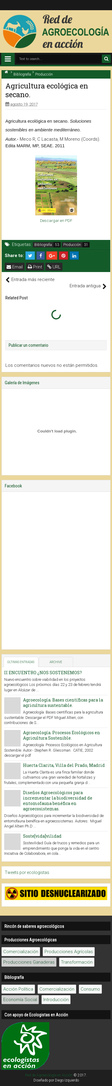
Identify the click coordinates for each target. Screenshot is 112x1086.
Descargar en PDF (56, 220)
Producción (72, 245)
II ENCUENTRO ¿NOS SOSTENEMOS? (43, 672)
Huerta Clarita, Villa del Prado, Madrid (64, 765)
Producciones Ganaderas (29, 962)
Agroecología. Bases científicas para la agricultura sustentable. (63, 702)
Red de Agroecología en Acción (49, 1075)
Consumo (90, 989)
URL (54, 267)
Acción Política (18, 989)
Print (35, 267)
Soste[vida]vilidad (42, 836)
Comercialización (20, 951)
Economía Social (20, 999)
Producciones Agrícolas (69, 951)
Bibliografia (43, 245)
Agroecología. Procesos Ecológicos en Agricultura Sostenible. (61, 735)
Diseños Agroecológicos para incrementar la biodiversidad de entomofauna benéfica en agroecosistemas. (57, 801)
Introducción (56, 999)
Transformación (77, 962)
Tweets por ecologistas (27, 872)
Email (15, 267)
